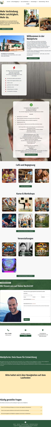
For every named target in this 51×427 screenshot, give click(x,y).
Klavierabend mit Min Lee (25, 248)
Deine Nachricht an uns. (30, 302)
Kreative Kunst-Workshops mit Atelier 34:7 (9, 203)
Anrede (25, 295)
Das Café (9, 174)
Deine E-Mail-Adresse (29, 297)
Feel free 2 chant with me (9, 248)
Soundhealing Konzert (9, 264)
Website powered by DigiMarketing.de (25, 425)
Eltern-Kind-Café (25, 174)
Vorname (34, 295)
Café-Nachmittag (42, 174)
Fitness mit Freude (25, 219)
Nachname (43, 295)
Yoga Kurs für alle (25, 203)
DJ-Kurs (9, 219)
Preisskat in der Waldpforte (42, 248)
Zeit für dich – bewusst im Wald (42, 219)
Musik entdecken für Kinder (42, 203)
